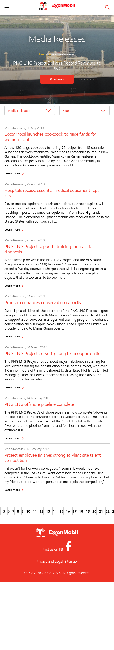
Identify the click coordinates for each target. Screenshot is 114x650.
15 (61, 511)
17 (75, 511)
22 (108, 511)
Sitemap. (71, 561)
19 (88, 511)
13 (48, 511)
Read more (57, 79)
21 (101, 511)
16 (68, 511)
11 (35, 511)
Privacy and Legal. (50, 561)
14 (55, 511)
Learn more (12, 173)
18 (81, 511)
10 (28, 511)
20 (94, 511)
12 (41, 511)
